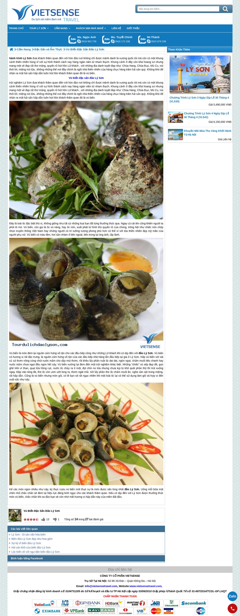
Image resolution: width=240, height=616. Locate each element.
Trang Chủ (55, 12)
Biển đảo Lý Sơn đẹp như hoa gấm (31, 538)
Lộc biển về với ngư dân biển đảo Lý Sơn (35, 551)
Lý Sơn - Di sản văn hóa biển (28, 534)
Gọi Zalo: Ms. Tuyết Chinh (106, 39)
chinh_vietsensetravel (113, 41)
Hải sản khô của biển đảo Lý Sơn (31, 547)
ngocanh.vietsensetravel (79, 41)
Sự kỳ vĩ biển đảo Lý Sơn (26, 543)
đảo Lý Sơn (97, 77)
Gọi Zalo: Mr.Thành (142, 39)
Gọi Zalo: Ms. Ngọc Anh (72, 39)
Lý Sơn (27, 82)
